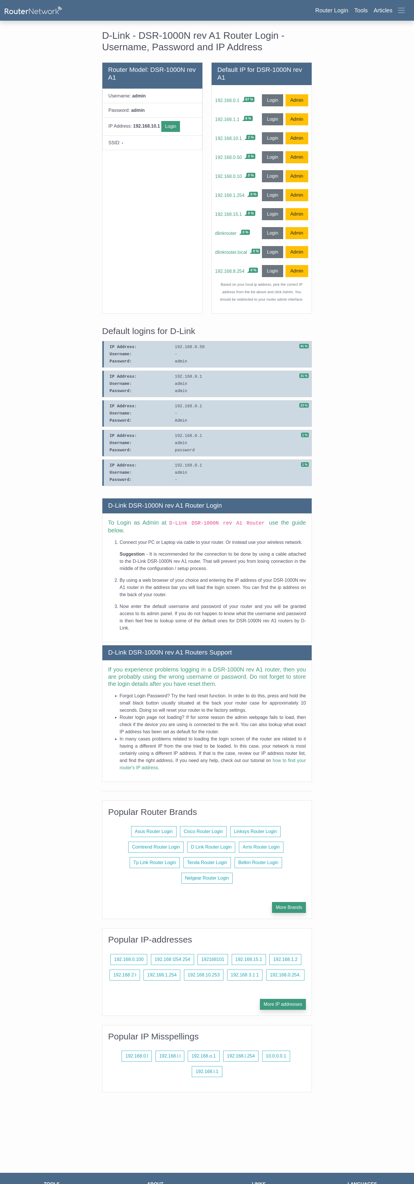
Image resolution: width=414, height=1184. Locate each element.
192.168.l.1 (206, 1071)
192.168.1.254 (229, 195)
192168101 (212, 959)
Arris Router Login (261, 847)
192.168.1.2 (285, 959)
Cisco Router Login (203, 831)
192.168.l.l (170, 1055)
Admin (296, 100)
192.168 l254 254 (172, 959)
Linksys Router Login (255, 831)
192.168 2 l (124, 974)
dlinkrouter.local (231, 252)
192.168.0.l (136, 1055)
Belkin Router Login (258, 862)
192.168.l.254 (241, 1055)
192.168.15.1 (228, 214)
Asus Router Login (154, 831)
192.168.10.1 (228, 138)
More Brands (289, 907)
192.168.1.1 (227, 119)
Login (170, 126)
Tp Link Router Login (154, 862)
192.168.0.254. (285, 974)
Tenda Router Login (207, 862)
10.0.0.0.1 (276, 1055)
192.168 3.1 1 (245, 974)
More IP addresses (283, 1004)
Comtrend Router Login (156, 847)
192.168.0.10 (228, 176)
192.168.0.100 (128, 959)
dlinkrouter (226, 233)
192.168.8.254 (229, 271)
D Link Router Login (211, 847)
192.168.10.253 (204, 974)
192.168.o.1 (203, 1055)
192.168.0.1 (227, 100)
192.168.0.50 (228, 157)
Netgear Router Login (207, 878)
